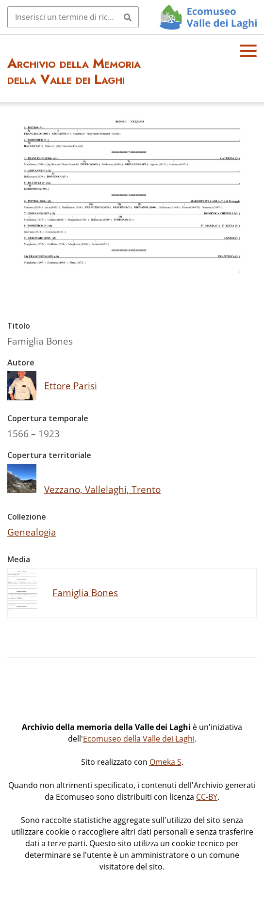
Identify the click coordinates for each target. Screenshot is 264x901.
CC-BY (206, 796)
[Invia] (127, 17)
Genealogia (31, 531)
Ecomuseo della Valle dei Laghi (139, 738)
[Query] (73, 17)
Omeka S (165, 762)
